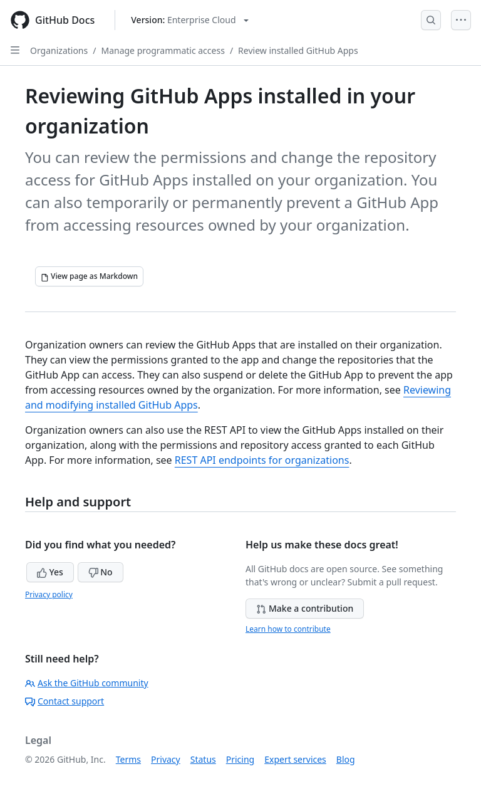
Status (203, 759)
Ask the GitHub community (86, 683)
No (100, 572)
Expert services (295, 759)
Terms (128, 759)
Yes (50, 572)
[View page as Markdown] (89, 276)
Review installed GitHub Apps (298, 50)
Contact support (64, 701)
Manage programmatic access (162, 50)
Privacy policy (49, 594)
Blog (345, 759)
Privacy (165, 759)
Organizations (59, 50)
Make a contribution (304, 608)
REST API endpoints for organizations (262, 460)
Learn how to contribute (288, 629)
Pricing (240, 759)
